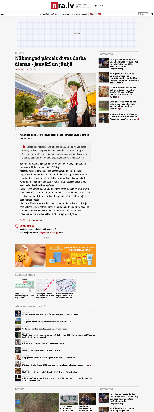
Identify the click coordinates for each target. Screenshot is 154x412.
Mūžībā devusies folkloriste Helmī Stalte (41, 350)
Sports (84, 14)
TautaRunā (66, 14)
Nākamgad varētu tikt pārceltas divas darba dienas (45, 295)
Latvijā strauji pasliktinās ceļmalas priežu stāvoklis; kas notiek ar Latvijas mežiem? (123, 105)
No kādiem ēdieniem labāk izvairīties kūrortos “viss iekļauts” (50, 372)
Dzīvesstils (55, 14)
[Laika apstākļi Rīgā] (98, 5)
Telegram (42, 232)
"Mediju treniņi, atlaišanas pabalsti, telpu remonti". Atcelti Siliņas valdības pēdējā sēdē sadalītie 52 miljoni (123, 92)
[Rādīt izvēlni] (2, 14)
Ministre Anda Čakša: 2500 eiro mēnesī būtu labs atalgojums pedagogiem (55, 365)
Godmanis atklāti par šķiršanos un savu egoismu (44, 329)
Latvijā (21, 53)
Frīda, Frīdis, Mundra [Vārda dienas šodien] (84, 7)
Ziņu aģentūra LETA (21, 69)
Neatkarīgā (44, 14)
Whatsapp (54, 232)
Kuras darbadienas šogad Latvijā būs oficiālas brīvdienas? (65, 295)
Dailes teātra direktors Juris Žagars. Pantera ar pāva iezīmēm (50, 314)
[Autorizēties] (151, 14)
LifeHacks (76, 14)
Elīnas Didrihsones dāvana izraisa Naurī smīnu (44, 343)
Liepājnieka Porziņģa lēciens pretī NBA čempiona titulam (48, 358)
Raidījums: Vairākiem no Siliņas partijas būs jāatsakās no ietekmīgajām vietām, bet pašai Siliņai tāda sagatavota (124, 78)
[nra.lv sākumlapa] (62, 5)
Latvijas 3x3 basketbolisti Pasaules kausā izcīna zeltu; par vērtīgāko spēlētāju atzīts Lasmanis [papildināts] (124, 64)
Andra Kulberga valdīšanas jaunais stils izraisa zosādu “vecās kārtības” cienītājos (123, 116)
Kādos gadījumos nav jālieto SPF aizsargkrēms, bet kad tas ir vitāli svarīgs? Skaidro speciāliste (57, 379)
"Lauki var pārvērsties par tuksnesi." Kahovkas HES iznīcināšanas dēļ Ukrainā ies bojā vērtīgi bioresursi (58, 336)
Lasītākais (106, 54)
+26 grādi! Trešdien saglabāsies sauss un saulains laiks (47, 321)
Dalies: (47, 238)
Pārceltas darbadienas (31, 220)
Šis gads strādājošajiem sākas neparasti (24, 295)
